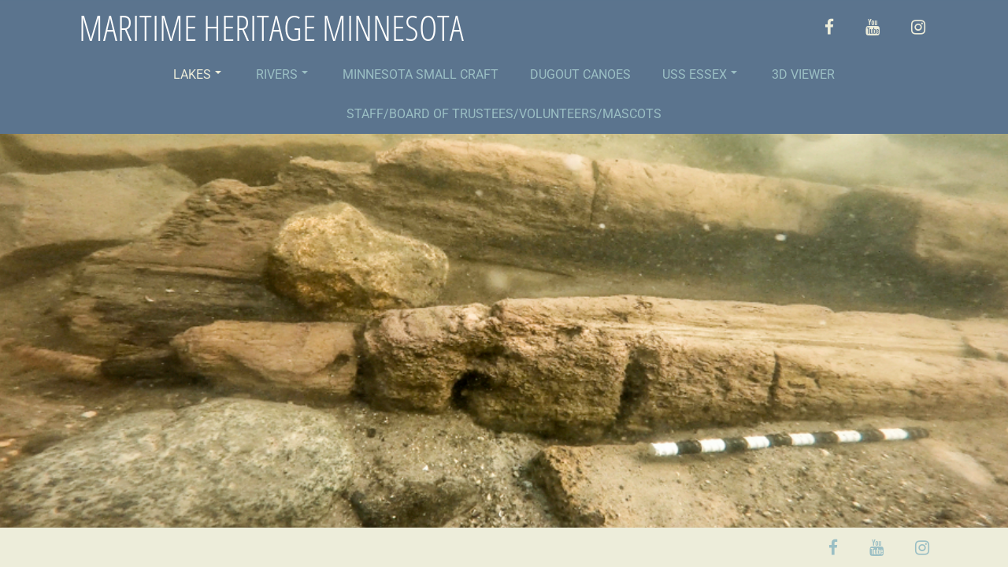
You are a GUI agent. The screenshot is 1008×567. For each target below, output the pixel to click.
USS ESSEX (699, 74)
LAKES (197, 74)
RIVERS (282, 74)
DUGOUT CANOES (580, 74)
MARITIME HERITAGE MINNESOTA (271, 27)
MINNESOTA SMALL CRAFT (420, 74)
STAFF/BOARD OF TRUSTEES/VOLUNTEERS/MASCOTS (504, 113)
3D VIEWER (803, 74)
